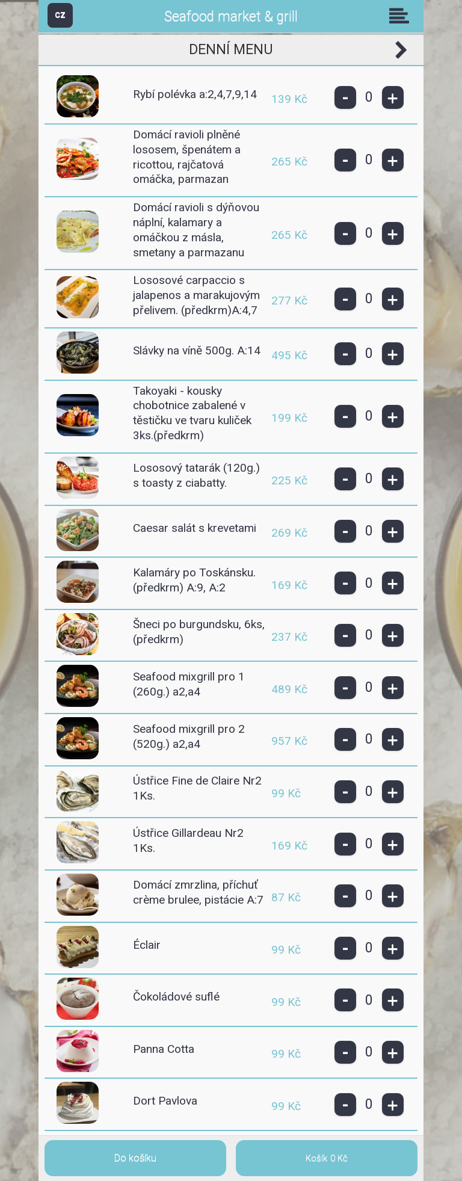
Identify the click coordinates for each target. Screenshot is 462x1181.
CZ (60, 14)
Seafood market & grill (231, 16)
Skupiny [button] (401, 15)
